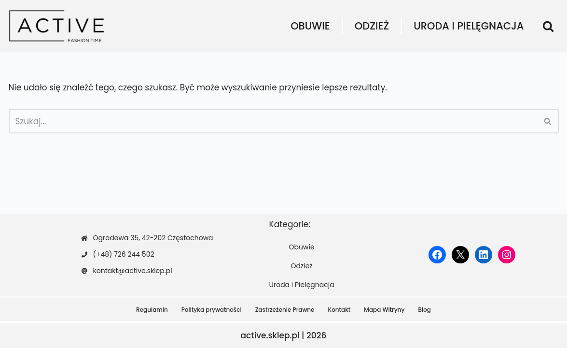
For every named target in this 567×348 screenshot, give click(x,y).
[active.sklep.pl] (57, 26)
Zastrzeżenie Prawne (285, 309)
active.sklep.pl (270, 335)
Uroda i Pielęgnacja (469, 26)
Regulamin (152, 309)
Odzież (372, 26)
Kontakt (339, 309)
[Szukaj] (548, 26)
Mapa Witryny (384, 309)
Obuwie (310, 26)
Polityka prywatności (211, 309)
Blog (424, 309)
